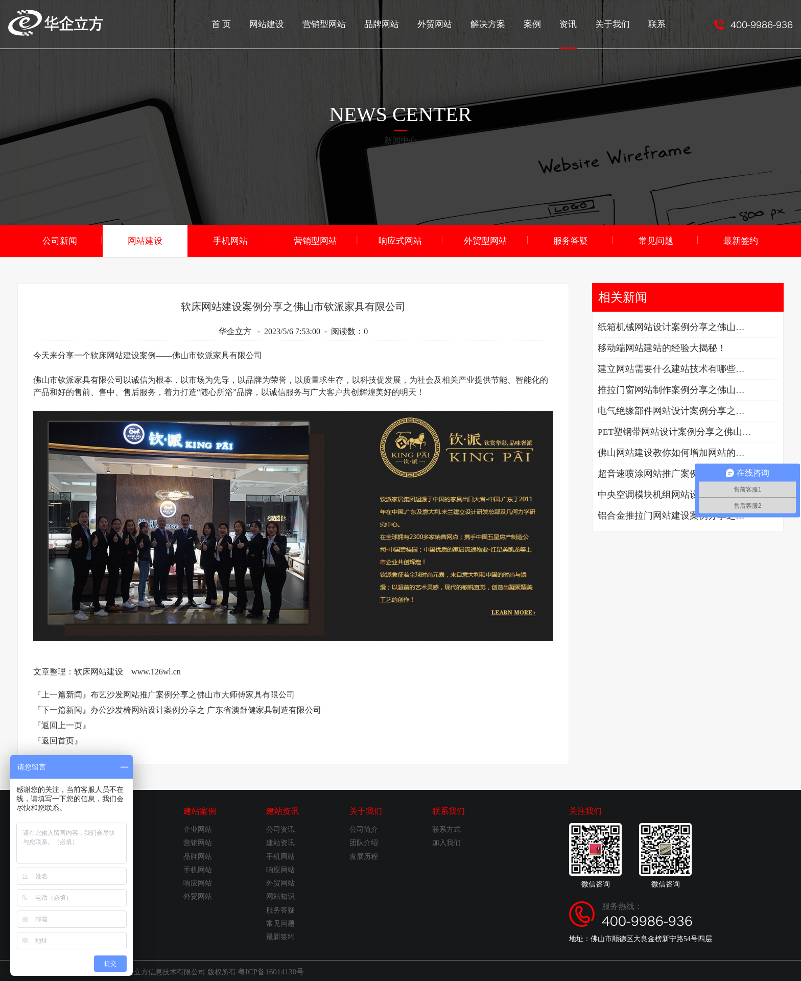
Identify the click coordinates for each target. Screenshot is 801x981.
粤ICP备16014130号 (268, 970)
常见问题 (656, 240)
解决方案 (494, 23)
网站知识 (280, 895)
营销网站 (197, 842)
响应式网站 (400, 240)
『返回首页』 (57, 739)
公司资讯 (280, 828)
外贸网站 (443, 23)
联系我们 (448, 810)
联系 (657, 23)
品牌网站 (391, 23)
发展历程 (363, 855)
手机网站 (230, 240)
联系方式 (446, 828)
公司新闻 (59, 240)
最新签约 (740, 240)
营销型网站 (336, 23)
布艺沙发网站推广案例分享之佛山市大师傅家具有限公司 (192, 693)
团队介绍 (363, 842)
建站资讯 (282, 810)
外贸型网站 (485, 240)
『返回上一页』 (61, 724)
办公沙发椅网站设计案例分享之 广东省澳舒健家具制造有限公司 (205, 709)
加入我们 (446, 842)
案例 (537, 23)
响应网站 (197, 882)
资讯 (571, 33)
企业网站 (197, 828)
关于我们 (614, 23)
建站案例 (199, 810)
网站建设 (281, 23)
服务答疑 (570, 240)
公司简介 (363, 828)
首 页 (237, 23)
